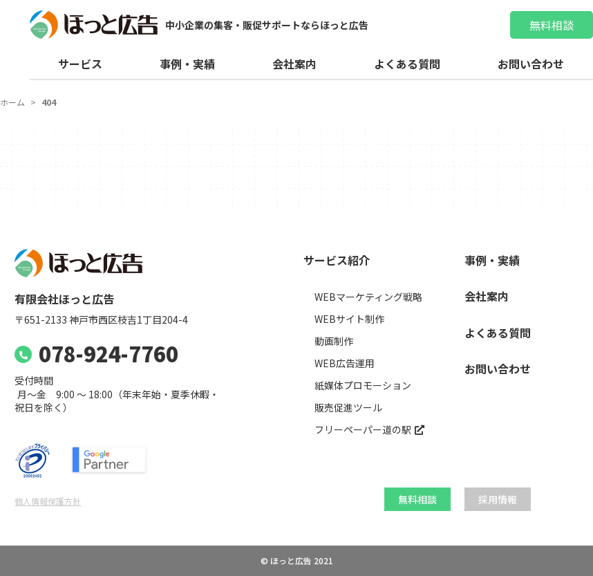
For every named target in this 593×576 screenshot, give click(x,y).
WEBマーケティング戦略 (368, 297)
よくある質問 (407, 63)
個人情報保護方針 (48, 501)
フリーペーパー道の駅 (362, 429)
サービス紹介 (336, 260)
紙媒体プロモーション (362, 385)
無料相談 (551, 25)
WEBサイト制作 (349, 319)
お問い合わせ (531, 63)
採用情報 (497, 499)
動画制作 (333, 341)
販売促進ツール (348, 407)
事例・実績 (187, 63)
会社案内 (294, 63)
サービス (80, 63)
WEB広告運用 (344, 363)
